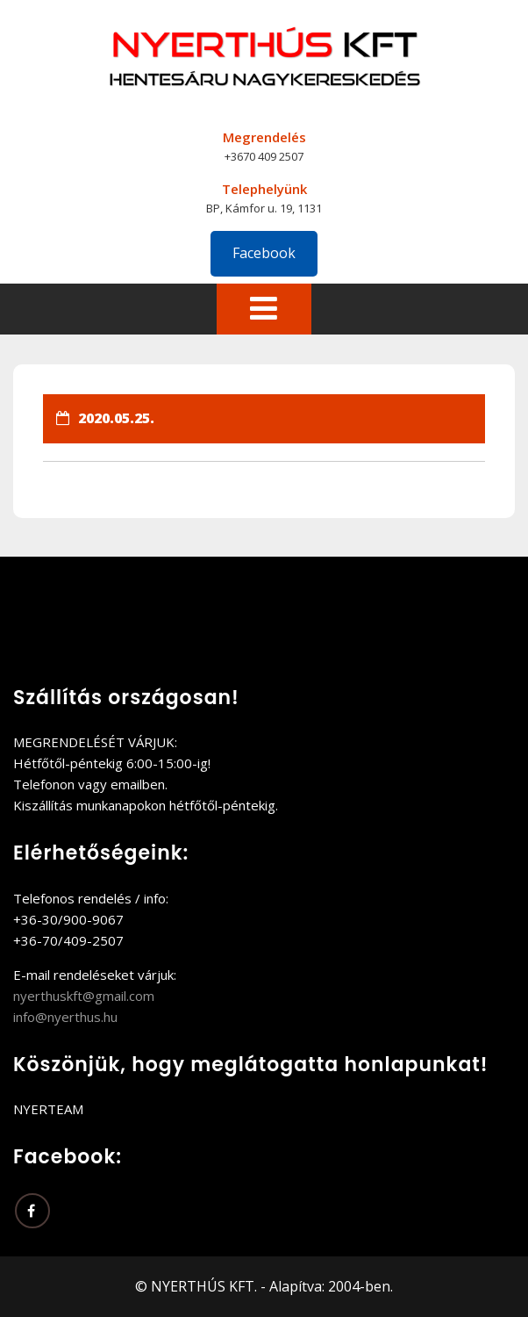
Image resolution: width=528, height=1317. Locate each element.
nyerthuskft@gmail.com (83, 995)
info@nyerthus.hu (65, 1017)
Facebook (264, 253)
